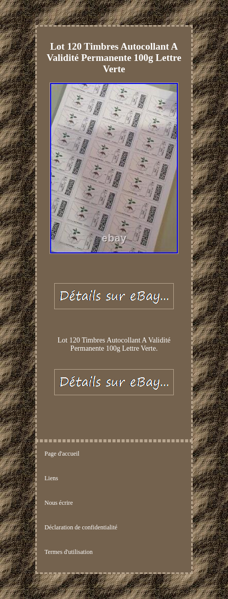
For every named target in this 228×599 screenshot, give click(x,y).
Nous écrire (58, 502)
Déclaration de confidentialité (81, 527)
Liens (51, 478)
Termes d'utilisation (68, 551)
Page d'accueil (61, 453)
